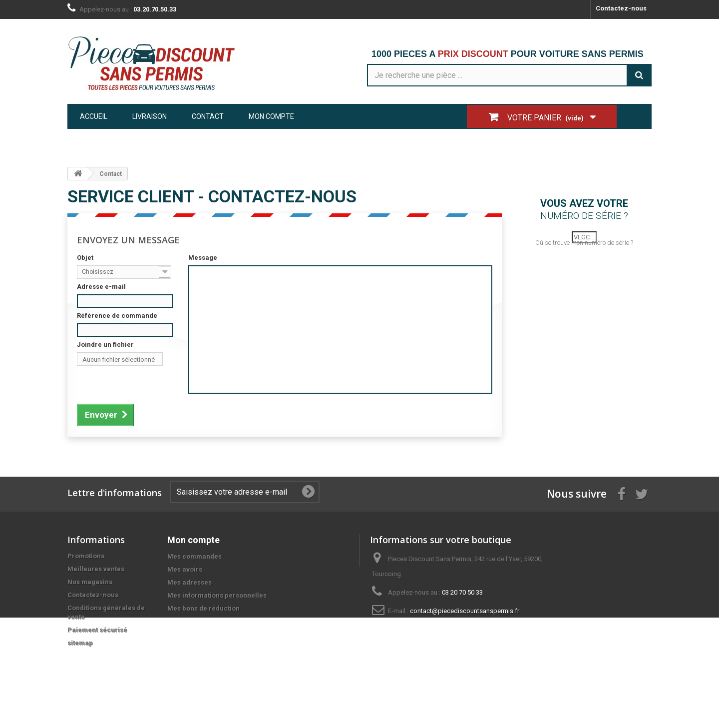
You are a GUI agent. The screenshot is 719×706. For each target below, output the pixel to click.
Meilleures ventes (95, 569)
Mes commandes (194, 556)
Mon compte (271, 116)
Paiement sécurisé (97, 630)
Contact (208, 116)
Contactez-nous (621, 8)
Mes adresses (189, 582)
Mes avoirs (184, 569)
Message (202, 257)
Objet (85, 257)
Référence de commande (117, 315)
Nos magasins (89, 582)
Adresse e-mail (101, 286)
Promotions (85, 556)
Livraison (149, 116)
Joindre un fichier (105, 344)
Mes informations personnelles (217, 595)
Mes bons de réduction (203, 608)
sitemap (80, 643)
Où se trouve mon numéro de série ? (584, 252)
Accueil (93, 116)
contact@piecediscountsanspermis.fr (464, 611)
